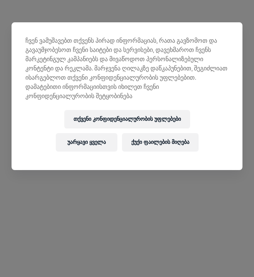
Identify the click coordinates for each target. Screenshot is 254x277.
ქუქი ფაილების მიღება (160, 142)
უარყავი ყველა (86, 142)
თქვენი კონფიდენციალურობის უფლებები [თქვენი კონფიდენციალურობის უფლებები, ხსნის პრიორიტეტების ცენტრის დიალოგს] (127, 119)
